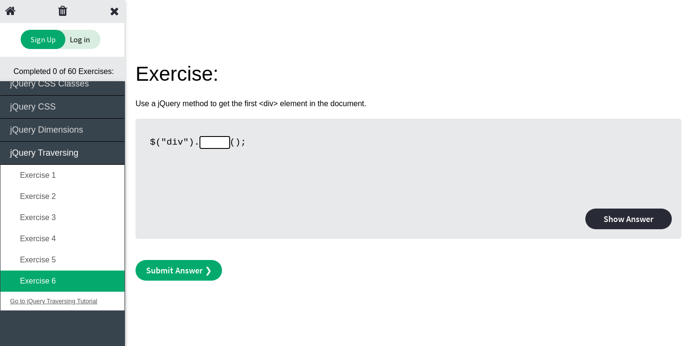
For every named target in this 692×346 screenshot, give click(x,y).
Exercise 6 (33, 281)
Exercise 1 (33, 175)
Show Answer (629, 218)
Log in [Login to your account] (80, 39)
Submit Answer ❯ (179, 270)
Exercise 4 (33, 239)
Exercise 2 (33, 196)
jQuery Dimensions (63, 129)
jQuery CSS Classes (63, 82)
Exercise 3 (33, 217)
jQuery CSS (63, 105)
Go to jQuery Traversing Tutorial (53, 301)
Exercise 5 (33, 260)
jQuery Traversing (63, 152)
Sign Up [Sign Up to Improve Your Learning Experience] (43, 39)
